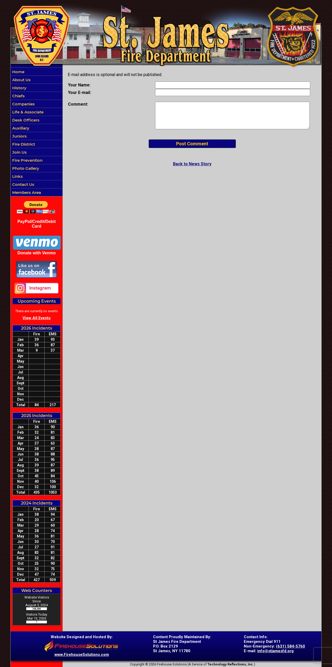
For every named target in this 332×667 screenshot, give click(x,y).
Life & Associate (27, 112)
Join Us (19, 152)
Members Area (26, 192)
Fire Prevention (27, 160)
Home (17, 71)
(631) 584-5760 (290, 646)
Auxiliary (20, 128)
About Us (21, 79)
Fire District (23, 144)
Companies (23, 103)
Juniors (19, 136)
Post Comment (192, 143)
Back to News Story (192, 163)
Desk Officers (25, 120)
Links (17, 176)
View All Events (37, 318)
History (18, 87)
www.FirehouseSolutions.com (81, 654)
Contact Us (22, 184)
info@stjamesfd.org (275, 651)
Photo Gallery (25, 168)
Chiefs (18, 95)
